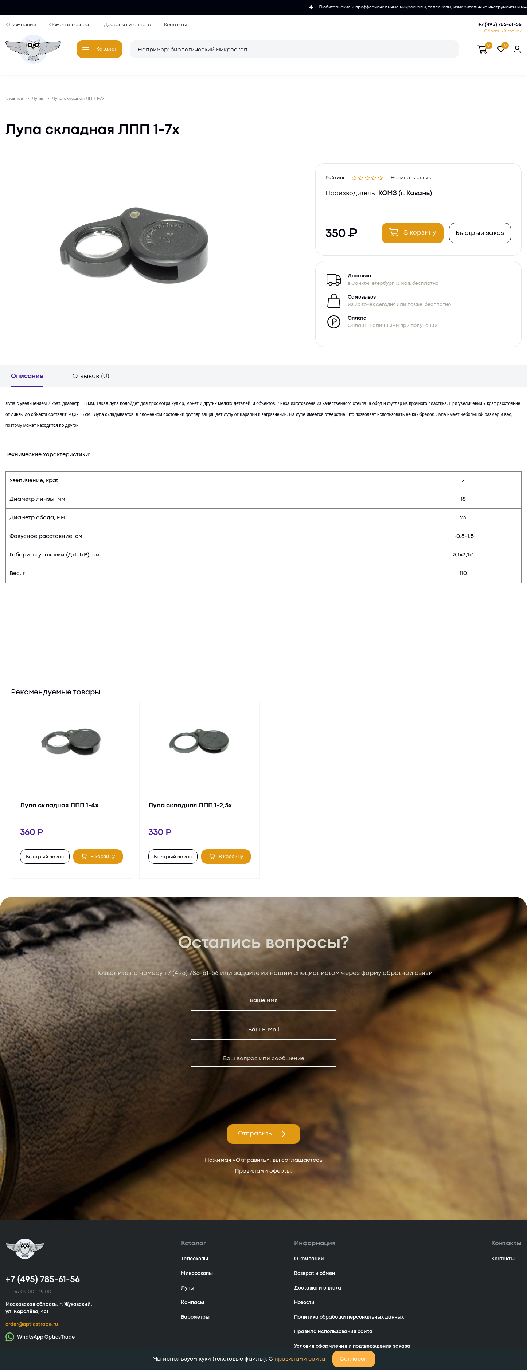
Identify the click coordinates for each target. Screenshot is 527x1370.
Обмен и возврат (69, 25)
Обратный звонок (503, 31)
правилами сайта (299, 1359)
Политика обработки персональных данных (349, 1320)
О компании (20, 25)
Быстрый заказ (479, 235)
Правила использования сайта (333, 1334)
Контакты (174, 25)
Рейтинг (336, 179)
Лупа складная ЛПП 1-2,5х (190, 808)
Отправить (262, 1137)
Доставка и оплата (127, 25)
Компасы (192, 1305)
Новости (304, 1305)
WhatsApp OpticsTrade (40, 1339)
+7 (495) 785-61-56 (500, 25)
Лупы (187, 1291)
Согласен (354, 1359)
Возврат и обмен (314, 1276)
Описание (27, 379)
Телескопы (194, 1262)
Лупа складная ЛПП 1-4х (59, 808)
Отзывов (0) (91, 379)
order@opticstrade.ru (31, 1327)
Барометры (195, 1320)
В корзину (412, 234)
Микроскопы (197, 1276)
